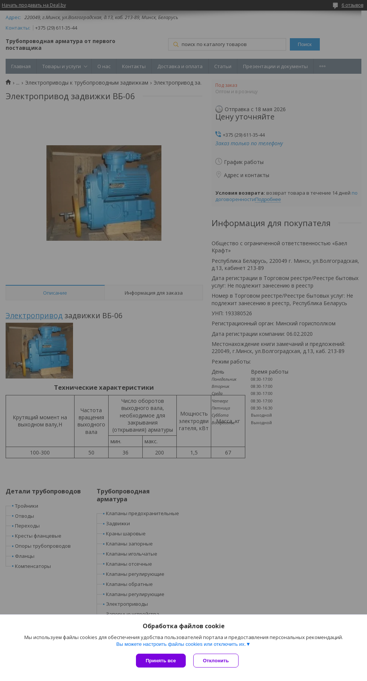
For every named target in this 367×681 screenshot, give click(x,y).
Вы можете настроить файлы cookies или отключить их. (181, 644)
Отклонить (216, 660)
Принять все (161, 660)
